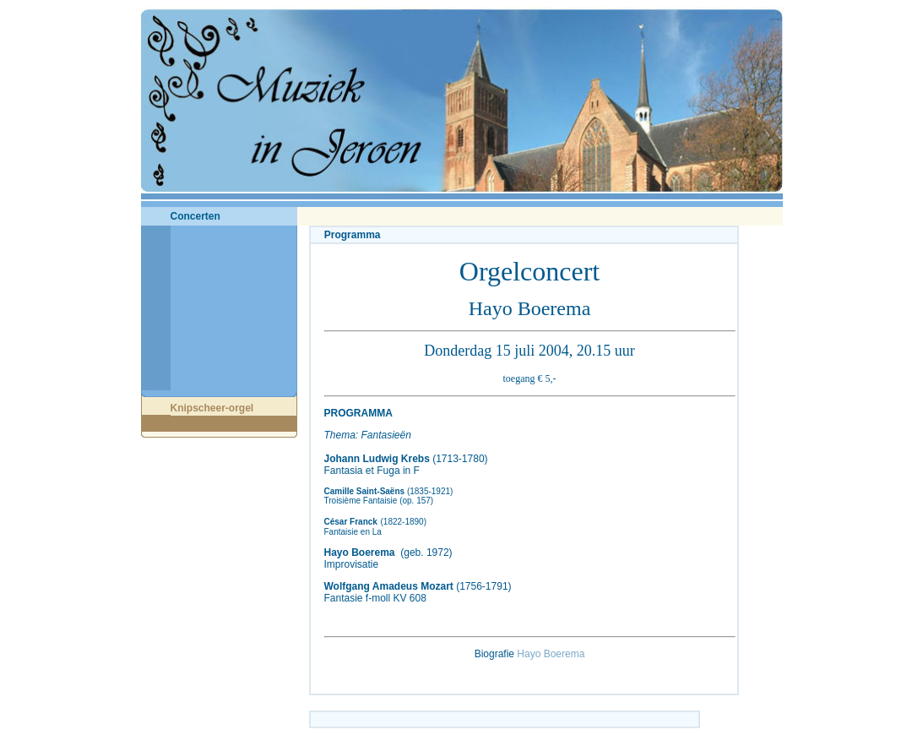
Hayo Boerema (550, 654)
